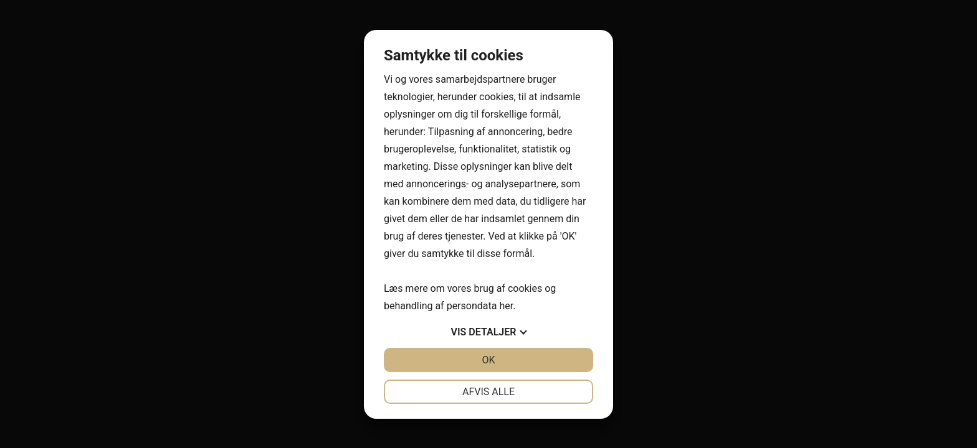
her (506, 306)
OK (488, 360)
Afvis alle (488, 392)
